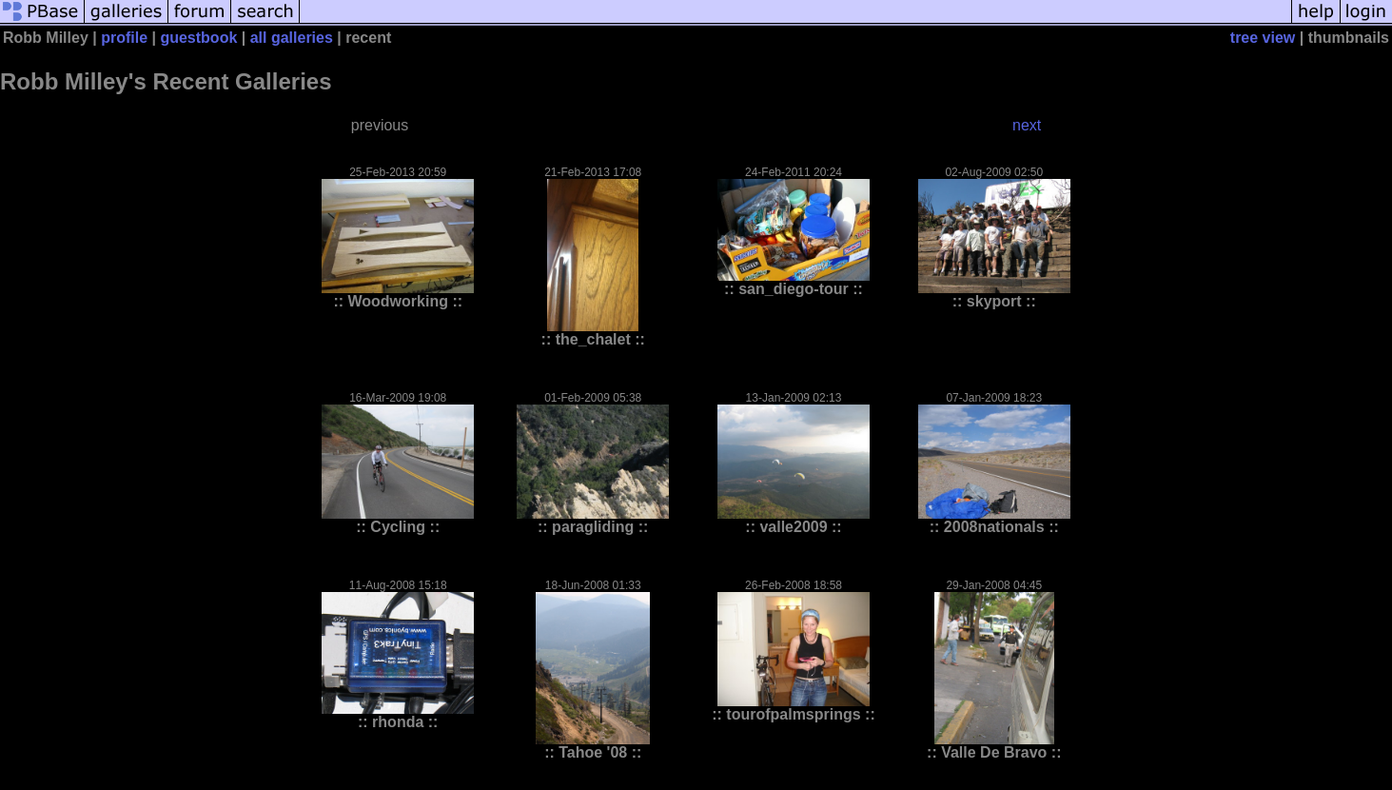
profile (124, 38)
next (1026, 125)
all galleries (291, 38)
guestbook (198, 38)
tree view (1262, 38)
